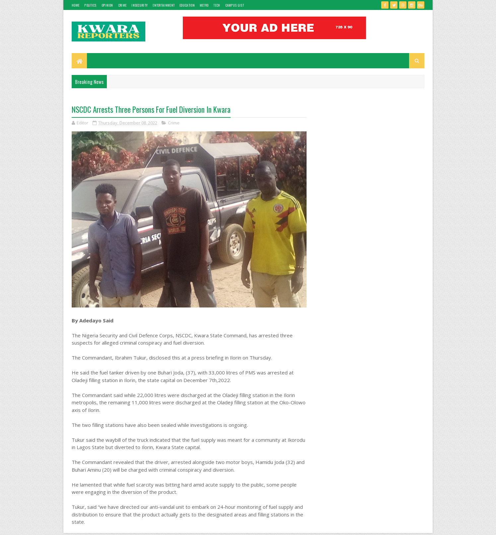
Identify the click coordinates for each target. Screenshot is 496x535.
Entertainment (164, 5)
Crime (122, 5)
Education (187, 5)
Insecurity (139, 5)
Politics (90, 5)
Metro (204, 5)
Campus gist (234, 5)
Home (75, 5)
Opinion (107, 5)
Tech (216, 5)
